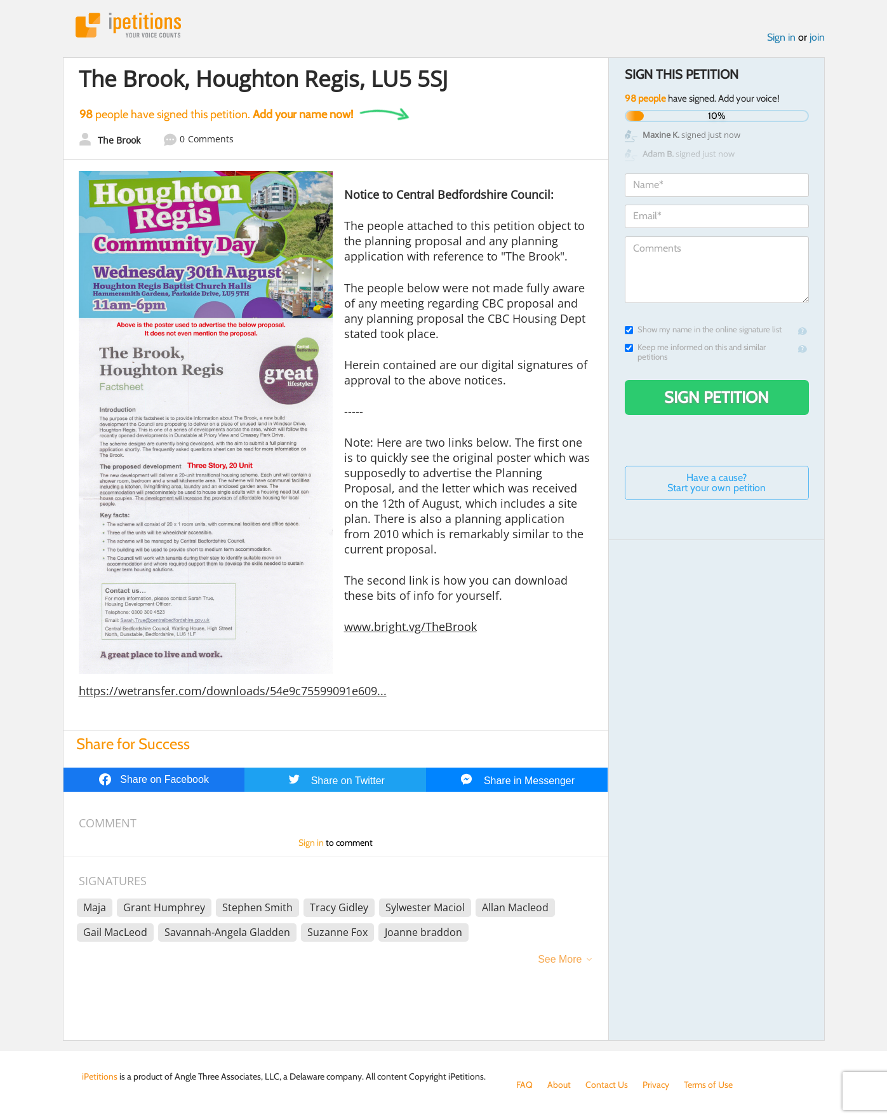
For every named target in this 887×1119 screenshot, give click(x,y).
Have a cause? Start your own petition (716, 482)
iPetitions (128, 25)
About (559, 1084)
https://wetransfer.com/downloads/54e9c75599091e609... (233, 690)
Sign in (781, 37)
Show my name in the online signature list (703, 329)
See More (560, 959)
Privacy (656, 1084)
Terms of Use (708, 1084)
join (817, 37)
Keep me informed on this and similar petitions (695, 352)
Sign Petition (716, 397)
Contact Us (606, 1084)
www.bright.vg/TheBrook (410, 626)
